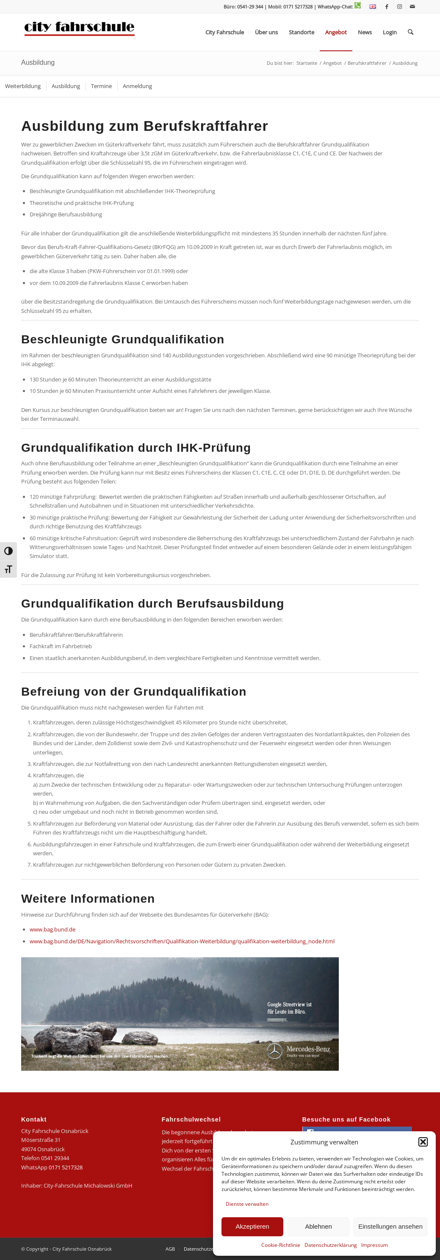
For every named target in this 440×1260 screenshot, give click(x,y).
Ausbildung (38, 62)
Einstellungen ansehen (390, 1226)
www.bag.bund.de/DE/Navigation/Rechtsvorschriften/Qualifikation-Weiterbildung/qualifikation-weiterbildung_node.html (182, 941)
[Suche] (410, 32)
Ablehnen (318, 1226)
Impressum (374, 1245)
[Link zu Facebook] (387, 6)
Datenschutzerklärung (330, 1245)
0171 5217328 (66, 1167)
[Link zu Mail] (412, 6)
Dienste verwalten (247, 1204)
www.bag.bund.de (52, 929)
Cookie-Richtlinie (280, 1245)
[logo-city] (79, 32)
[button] (423, 1142)
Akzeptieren (252, 1226)
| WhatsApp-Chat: (337, 6)
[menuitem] (370, 6)
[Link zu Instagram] (399, 6)
